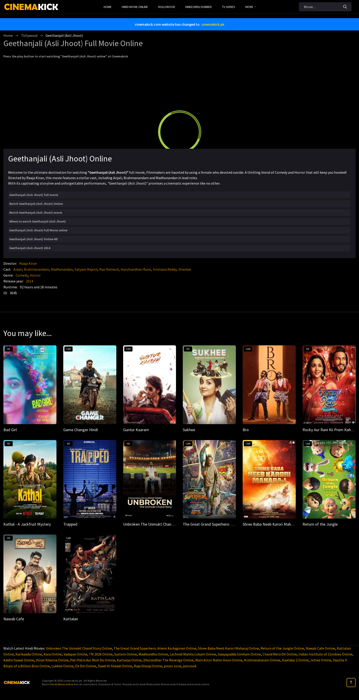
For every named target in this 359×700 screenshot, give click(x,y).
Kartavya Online (129, 660)
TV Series (228, 7)
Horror (35, 275)
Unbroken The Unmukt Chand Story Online (79, 648)
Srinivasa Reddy (165, 269)
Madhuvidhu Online (153, 654)
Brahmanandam (36, 269)
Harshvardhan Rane (136, 269)
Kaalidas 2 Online (295, 660)
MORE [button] (250, 6)
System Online (125, 654)
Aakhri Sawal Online (18, 660)
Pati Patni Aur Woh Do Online (92, 660)
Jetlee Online (320, 660)
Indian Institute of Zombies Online (325, 654)
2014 (29, 281)
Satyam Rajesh (86, 269)
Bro (246, 429)
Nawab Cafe (13, 618)
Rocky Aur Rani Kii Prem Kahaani (330, 429)
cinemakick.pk (212, 24)
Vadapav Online (75, 654)
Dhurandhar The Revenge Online (168, 660)
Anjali (17, 269)
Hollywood (166, 7)
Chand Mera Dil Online (280, 654)
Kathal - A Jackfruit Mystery (27, 524)
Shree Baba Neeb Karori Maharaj (270, 524)
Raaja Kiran (28, 263)
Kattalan (70, 618)
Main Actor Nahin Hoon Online (218, 660)
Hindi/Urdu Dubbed (198, 7)
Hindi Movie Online (135, 7)
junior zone (172, 666)
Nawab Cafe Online (320, 648)
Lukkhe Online (62, 666)
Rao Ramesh (109, 269)
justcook (189, 666)
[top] (351, 682)
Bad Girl (10, 429)
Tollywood (29, 35)
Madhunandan (62, 269)
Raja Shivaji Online (148, 666)
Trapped (70, 524)
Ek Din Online (85, 666)
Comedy (22, 275)
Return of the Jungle (320, 524)
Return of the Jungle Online (282, 648)
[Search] (345, 6)
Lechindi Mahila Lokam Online (193, 654)
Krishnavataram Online (262, 660)
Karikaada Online (28, 654)
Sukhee (189, 429)
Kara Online (53, 654)
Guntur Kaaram (136, 429)
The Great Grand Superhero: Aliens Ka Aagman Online (155, 648)
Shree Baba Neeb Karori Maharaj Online (228, 648)
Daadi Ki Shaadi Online (115, 666)
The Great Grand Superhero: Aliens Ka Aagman (222, 524)
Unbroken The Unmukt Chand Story (153, 524)
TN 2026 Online (101, 654)
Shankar (184, 269)
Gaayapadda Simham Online (239, 654)
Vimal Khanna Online (52, 660)
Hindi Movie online (61, 684)
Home (108, 7)
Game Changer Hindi (80, 429)
